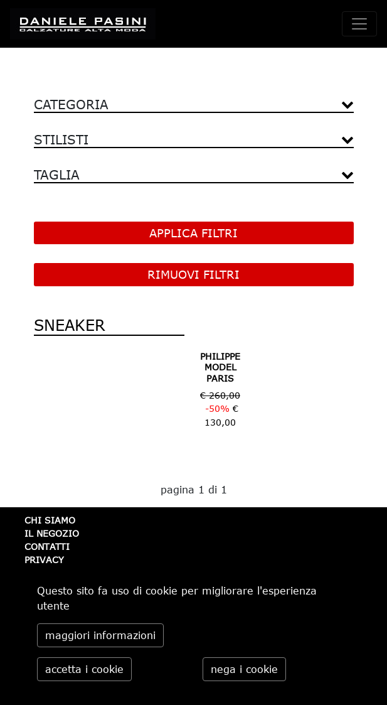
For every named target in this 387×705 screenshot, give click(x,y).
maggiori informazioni (100, 635)
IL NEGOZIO (51, 533)
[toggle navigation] (359, 23)
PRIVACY (44, 559)
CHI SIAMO (49, 520)
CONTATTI (47, 546)
